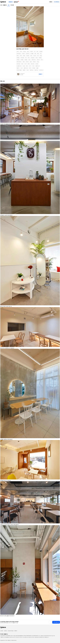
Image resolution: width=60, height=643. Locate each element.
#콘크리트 (32, 63)
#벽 (40, 53)
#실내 (28, 51)
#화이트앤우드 (19, 61)
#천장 (38, 53)
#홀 (35, 53)
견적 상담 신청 (56, 622)
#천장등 (18, 57)
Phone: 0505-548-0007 (27, 635)
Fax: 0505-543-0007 (35, 635)
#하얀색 (27, 61)
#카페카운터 (19, 53)
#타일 (38, 61)
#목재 (29, 63)
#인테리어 (27, 53)
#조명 (41, 55)
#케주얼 (18, 59)
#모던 (29, 59)
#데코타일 (18, 63)
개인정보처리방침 (10, 630)
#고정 (31, 55)
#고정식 (34, 55)
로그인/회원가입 (56, 1)
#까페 (21, 51)
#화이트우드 (34, 59)
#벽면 (18, 55)
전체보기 (40, 74)
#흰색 (24, 61)
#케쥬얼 (26, 59)
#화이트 (38, 59)
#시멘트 (37, 63)
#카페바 (31, 51)
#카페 (18, 51)
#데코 (22, 63)
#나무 (25, 63)
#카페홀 (32, 53)
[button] (58, 85)
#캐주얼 (40, 57)
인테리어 (11, 1)
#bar (37, 51)
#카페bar (40, 51)
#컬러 (31, 61)
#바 (34, 51)
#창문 (24, 55)
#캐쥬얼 (22, 59)
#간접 (36, 57)
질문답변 (16, 1)
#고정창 (27, 55)
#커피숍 (24, 51)
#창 (37, 55)
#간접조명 (32, 57)
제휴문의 (50, 1)
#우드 (42, 59)
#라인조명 (22, 57)
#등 (25, 57)
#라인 (29, 57)
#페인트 (34, 61)
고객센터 (1, 630)
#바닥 (21, 55)
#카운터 (23, 53)
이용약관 (5, 630)
